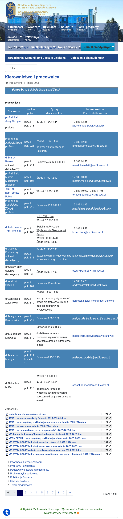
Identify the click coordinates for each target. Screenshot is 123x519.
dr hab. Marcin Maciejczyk (12, 177)
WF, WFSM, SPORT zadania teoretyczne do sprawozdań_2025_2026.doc (43, 450)
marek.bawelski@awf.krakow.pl (90, 165)
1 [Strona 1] (20, 492)
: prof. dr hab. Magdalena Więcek (36, 89)
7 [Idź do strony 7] (52, 492)
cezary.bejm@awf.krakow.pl (88, 270)
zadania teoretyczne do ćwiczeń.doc (26, 414)
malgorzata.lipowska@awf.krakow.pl (93, 335)
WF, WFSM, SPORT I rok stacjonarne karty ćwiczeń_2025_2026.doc (41, 442)
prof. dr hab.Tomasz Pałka (12, 192)
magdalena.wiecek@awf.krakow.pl (91, 208)
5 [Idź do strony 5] (42, 492)
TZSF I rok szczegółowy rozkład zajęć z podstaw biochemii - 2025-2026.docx (46, 422)
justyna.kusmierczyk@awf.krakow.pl (92, 255)
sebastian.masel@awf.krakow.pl (90, 385)
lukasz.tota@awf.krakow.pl (87, 232)
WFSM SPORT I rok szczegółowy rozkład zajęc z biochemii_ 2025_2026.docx (46, 438)
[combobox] (21, 68)
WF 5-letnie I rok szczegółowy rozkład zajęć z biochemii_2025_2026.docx (44, 434)
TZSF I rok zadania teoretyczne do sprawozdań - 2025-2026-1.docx (41, 430)
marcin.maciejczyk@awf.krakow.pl (91, 180)
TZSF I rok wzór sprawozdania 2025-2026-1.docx (32, 426)
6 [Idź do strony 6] (47, 492)
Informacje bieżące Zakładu (26, 462)
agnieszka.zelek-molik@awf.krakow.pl (93, 300)
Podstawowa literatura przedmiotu (29, 469)
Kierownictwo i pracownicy (32, 77)
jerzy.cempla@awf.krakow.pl (88, 125)
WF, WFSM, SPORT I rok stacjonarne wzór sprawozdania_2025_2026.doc (44, 446)
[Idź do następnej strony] (64, 493)
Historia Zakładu (19, 481)
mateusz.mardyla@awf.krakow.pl (91, 357)
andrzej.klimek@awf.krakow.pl (89, 145)
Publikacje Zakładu (21, 477)
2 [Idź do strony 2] (25, 492)
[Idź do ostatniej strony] (69, 493)
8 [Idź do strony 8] (58, 492)
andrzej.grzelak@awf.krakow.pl (89, 285)
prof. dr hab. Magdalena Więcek (12, 204)
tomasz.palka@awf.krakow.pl (89, 194)
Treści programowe (21, 485)
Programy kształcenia (22, 465)
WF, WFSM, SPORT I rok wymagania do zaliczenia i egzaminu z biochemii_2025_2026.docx (53, 454)
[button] (15, 47)
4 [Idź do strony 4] (36, 492)
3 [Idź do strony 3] (31, 492)
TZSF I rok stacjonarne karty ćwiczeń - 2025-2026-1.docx (36, 418)
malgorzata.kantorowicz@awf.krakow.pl (95, 318)
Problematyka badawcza (24, 473)
